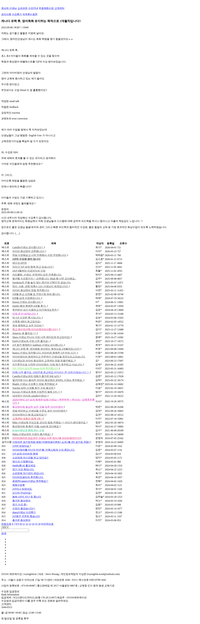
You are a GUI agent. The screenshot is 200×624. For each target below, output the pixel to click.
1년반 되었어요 (21, 446)
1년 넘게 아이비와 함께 (25, 453)
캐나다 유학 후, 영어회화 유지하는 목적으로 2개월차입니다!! (46, 349)
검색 (3, 533)
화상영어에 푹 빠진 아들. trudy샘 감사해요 (36, 426)
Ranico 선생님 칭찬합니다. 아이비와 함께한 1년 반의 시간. (44, 352)
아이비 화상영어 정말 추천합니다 (30, 290)
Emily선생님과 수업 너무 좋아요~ (31, 341)
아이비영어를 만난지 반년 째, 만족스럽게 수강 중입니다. (43, 450)
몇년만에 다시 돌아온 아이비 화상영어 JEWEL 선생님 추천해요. (47, 380)
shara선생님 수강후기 (24, 512)
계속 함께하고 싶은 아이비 (27, 325)
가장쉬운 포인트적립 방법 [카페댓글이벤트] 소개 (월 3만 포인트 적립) (51, 442)
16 (39, 524)
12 (26, 524)
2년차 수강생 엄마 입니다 (26, 259)
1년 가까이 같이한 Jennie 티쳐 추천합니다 (35, 368)
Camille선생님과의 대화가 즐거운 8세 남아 (36, 376)
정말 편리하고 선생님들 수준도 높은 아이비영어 (39, 410)
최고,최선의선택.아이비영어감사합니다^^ (35, 329)
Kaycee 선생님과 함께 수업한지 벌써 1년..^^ (36, 392)
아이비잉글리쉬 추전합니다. (28, 477)
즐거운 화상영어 (21, 500)
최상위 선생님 (9, 8)
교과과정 (23, 8)
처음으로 (6, 524)
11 (23, 524)
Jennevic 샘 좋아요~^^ (24, 333)
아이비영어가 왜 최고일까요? (28, 414)
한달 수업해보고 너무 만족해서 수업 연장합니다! (39, 255)
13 (30, 524)
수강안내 (33, 8)
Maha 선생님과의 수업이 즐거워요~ (32, 434)
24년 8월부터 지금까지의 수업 (28, 270)
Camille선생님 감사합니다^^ (28, 247)
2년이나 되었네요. (22, 489)
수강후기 (17, 14)
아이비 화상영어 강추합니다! (28, 251)
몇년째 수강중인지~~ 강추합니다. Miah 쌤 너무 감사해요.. (44, 278)
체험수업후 (18, 485)
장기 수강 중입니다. (23, 469)
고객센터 (59, 8)
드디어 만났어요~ (22, 492)
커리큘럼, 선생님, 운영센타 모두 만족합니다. (37, 274)
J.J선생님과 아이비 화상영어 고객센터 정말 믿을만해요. (43, 360)
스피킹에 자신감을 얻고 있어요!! (30, 457)
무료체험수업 (46, 8)
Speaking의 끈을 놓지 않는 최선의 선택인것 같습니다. (41, 282)
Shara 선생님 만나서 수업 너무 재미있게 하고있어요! (41, 337)
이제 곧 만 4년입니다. (24, 313)
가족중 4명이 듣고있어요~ (26, 321)
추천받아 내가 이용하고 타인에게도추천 (34, 309)
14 (33, 524)
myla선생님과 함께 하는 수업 (28, 430)
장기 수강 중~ (20, 504)
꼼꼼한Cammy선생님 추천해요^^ (30, 481)
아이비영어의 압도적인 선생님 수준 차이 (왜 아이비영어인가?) (46, 438)
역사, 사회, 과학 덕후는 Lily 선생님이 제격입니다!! (40, 286)
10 (20, 524)
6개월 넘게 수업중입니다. (26, 298)
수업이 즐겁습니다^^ (23, 508)
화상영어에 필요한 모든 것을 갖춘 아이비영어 (38, 407)
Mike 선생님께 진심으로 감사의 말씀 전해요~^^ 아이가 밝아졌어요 (49, 422)
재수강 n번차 (19, 263)
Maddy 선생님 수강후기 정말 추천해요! (34, 384)
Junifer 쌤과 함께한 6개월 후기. (29, 306)
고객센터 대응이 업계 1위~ (27, 418)
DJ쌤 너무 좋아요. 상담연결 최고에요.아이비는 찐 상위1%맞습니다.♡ (51, 372)
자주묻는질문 (30, 14)
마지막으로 (47, 524)
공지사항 (6, 14)
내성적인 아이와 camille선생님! (29, 395)
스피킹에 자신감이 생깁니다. (28, 473)
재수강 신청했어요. (23, 461)
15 (36, 524)
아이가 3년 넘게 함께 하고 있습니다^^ (33, 267)
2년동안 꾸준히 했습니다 (26, 516)
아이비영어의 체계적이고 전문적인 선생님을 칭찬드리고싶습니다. (48, 356)
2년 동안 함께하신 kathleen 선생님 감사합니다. (38, 345)
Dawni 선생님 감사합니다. (27, 302)
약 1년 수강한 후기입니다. (27, 317)
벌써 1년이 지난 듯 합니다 (26, 496)
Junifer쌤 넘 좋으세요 (23, 465)
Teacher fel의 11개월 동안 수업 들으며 (33, 388)
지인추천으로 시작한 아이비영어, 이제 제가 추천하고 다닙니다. (47, 364)
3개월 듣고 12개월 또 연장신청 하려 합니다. (36, 294)
